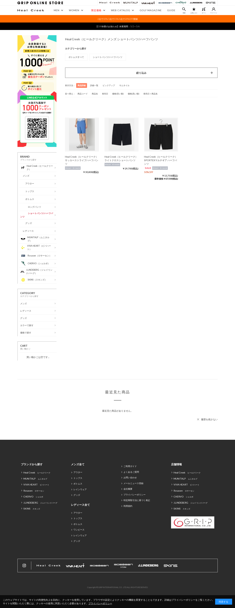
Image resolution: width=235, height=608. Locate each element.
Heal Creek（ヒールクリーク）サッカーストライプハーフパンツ (81, 160)
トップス (77, 478)
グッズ (76, 495)
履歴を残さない (209, 419)
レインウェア (80, 489)
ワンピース (78, 529)
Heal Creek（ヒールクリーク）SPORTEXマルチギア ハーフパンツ (160, 160)
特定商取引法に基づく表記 (137, 500)
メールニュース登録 (133, 483)
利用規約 (128, 506)
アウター (77, 472)
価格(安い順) (118, 93)
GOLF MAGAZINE (151, 10)
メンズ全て (77, 464)
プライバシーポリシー (135, 494)
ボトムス (77, 483)
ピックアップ (109, 85)
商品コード (83, 93)
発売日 (105, 93)
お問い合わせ (130, 477)
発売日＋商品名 (150, 93)
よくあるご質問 (131, 472)
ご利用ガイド (130, 466)
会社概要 (128, 488)
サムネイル (124, 85)
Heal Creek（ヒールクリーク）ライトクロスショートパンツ (121, 158)
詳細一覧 (94, 85)
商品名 (95, 93)
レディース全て (80, 504)
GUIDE (171, 10)
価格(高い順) (133, 93)
